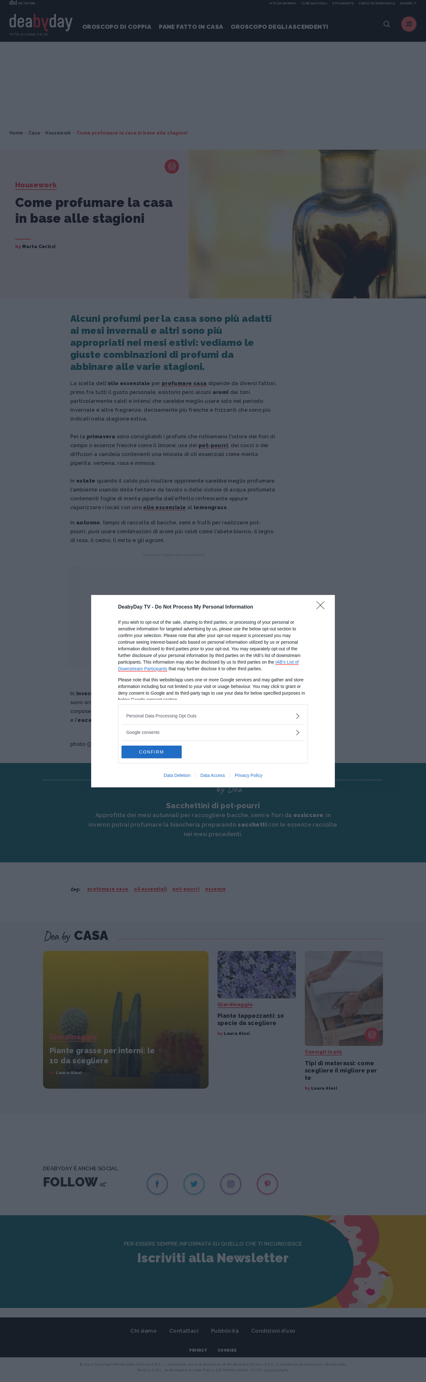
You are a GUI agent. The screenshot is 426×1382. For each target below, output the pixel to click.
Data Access (212, 775)
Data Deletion (177, 775)
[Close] (322, 607)
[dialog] (213, 691)
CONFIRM (151, 751)
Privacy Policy (248, 775)
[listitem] (213, 716)
